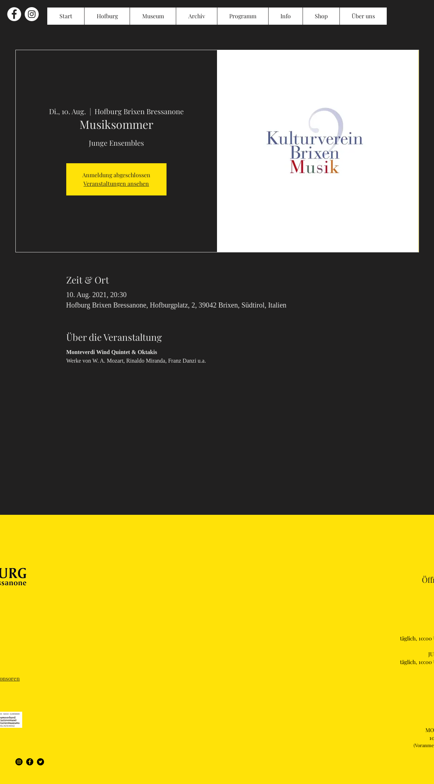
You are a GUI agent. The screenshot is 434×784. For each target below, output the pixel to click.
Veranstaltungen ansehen (116, 183)
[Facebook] (29, 761)
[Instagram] (19, 761)
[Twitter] (40, 761)
